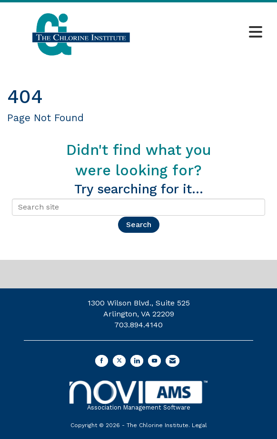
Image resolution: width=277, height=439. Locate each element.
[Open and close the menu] (211, 32)
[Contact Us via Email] (172, 361)
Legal (199, 425)
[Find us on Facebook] (101, 361)
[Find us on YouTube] (154, 361)
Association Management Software (138, 396)
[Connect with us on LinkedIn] (136, 361)
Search (138, 224)
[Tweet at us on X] (119, 361)
